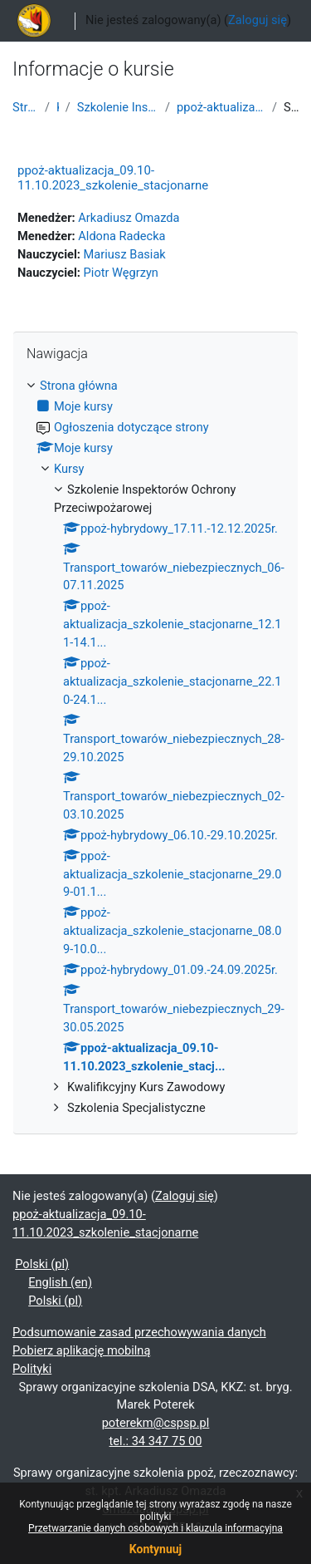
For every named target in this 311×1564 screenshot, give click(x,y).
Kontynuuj (155, 1549)
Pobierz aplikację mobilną (81, 1350)
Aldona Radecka (121, 236)
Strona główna (25, 107)
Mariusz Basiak (125, 254)
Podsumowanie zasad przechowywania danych (139, 1332)
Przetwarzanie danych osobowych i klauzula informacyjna (155, 1528)
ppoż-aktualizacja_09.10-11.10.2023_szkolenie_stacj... (221, 107)
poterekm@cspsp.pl (156, 1422)
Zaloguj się (257, 19)
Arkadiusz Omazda (128, 217)
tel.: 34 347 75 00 (155, 1441)
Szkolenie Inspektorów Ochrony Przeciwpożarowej (117, 107)
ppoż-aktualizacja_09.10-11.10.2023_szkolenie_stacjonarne (112, 178)
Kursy (57, 107)
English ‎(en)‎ (60, 1282)
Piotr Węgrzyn (121, 272)
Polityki (31, 1368)
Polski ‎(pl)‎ (42, 1264)
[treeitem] (155, 747)
